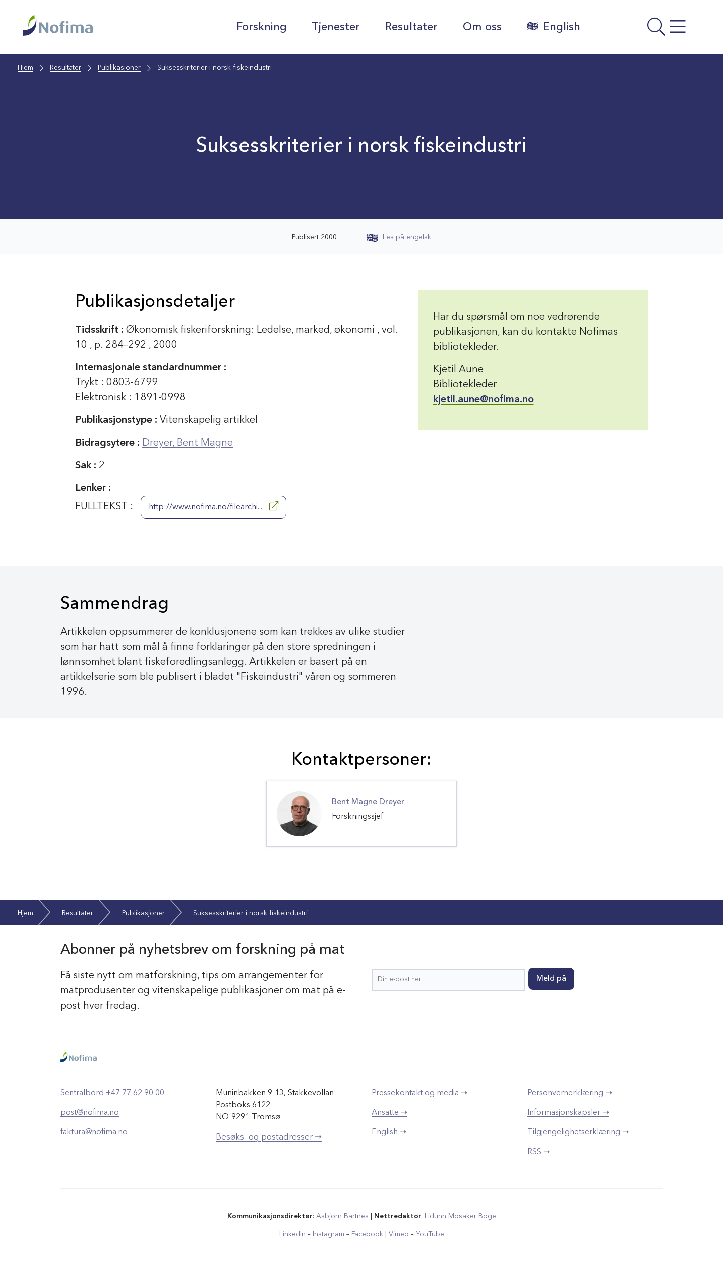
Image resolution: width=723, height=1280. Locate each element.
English (553, 27)
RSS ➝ (538, 1152)
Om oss (482, 27)
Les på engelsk (399, 237)
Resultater (411, 27)
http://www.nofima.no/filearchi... (213, 506)
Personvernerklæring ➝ (569, 1093)
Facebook (367, 1234)
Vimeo (399, 1234)
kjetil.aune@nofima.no (483, 400)
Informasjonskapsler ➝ (568, 1113)
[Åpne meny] (645, 29)
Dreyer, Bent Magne (187, 443)
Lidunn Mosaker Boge (460, 1216)
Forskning (261, 27)
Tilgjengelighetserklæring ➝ (578, 1132)
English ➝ (389, 1132)
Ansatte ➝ (389, 1113)
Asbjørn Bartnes (342, 1216)
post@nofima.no (89, 1113)
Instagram (328, 1234)
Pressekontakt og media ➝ (419, 1093)
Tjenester (336, 27)
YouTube (430, 1234)
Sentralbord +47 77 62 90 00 (112, 1093)
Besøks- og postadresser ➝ (269, 1137)
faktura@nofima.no (94, 1132)
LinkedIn (292, 1234)
